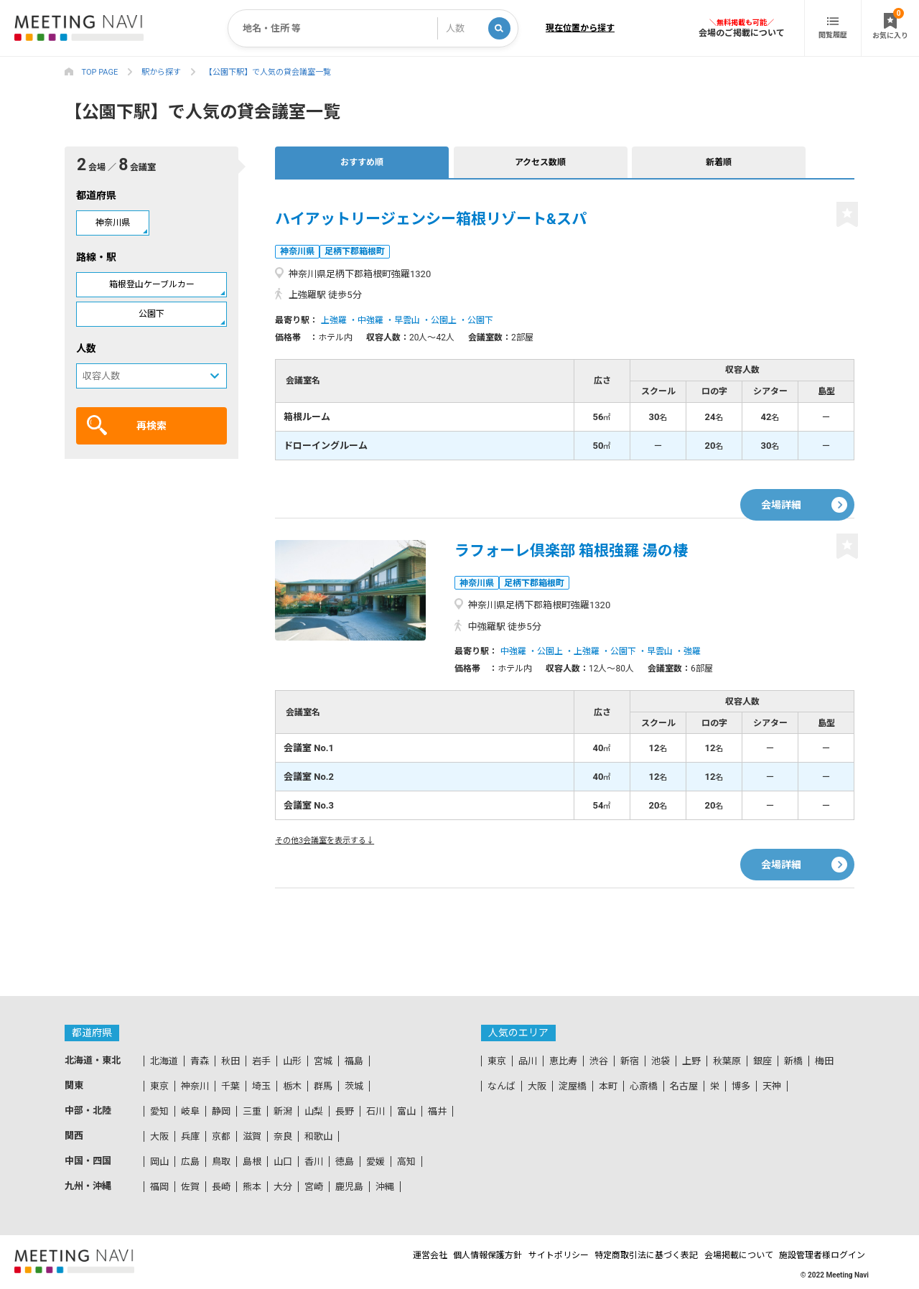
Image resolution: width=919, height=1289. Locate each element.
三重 (252, 1111)
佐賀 (190, 1186)
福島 (354, 1061)
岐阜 (190, 1111)
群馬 (323, 1086)
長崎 (221, 1186)
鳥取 (221, 1161)
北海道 (164, 1061)
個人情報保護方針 (436, 1255)
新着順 (503, 162)
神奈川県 (112, 223)
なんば (502, 1086)
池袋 (660, 1061)
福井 (437, 1111)
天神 (771, 1086)
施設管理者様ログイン (826, 1255)
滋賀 (252, 1136)
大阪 (159, 1136)
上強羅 (334, 320)
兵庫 (190, 1136)
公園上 (444, 320)
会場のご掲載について (742, 32)
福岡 (159, 1186)
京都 (221, 1136)
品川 (527, 1061)
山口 (283, 1161)
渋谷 (598, 1061)
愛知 (159, 1111)
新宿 (629, 1061)
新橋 (793, 1061)
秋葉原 (727, 1061)
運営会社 (365, 1255)
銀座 (762, 1061)
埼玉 (261, 1086)
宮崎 (313, 1186)
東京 (159, 1086)
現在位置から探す (580, 28)
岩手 (261, 1061)
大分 (283, 1186)
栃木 (292, 1086)
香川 (313, 1161)
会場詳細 (781, 490)
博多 (741, 1086)
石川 (375, 1111)
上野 (691, 1061)
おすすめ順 (318, 162)
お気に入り (890, 23)
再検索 (127, 425)
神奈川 (195, 1086)
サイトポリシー (521, 1255)
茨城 (354, 1086)
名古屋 (684, 1086)
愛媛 (375, 1161)
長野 (344, 1111)
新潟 (283, 1111)
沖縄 (384, 1186)
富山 (406, 1111)
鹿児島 (349, 1186)
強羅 (692, 651)
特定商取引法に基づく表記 (622, 1255)
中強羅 (370, 320)
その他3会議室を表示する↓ (324, 840)
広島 (190, 1161)
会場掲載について (728, 1255)
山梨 (313, 1111)
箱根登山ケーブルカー (152, 284)
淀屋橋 (573, 1086)
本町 (608, 1086)
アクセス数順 (410, 162)
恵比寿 (563, 1061)
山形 (292, 1061)
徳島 (344, 1161)
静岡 (221, 1111)
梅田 (824, 1061)
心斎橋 (644, 1086)
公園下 (151, 314)
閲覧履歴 (832, 28)
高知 (406, 1161)
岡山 (159, 1161)
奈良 (283, 1136)
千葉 (230, 1086)
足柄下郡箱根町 (360, 251)
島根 (252, 1161)
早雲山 (407, 320)
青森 (199, 1061)
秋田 (230, 1061)
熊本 (252, 1186)
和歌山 (318, 1136)
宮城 (323, 1061)
